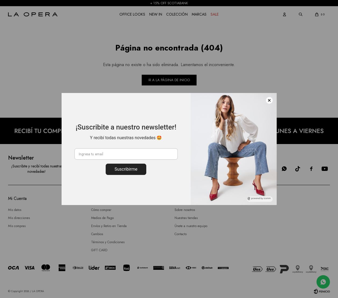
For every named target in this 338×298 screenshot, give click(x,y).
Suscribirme (126, 169)
